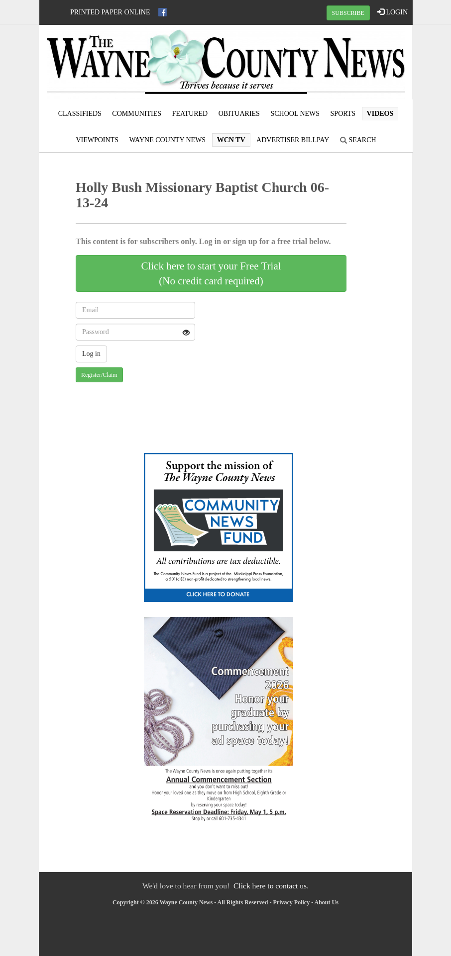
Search (358, 140)
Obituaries (239, 113)
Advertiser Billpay (292, 140)
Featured (190, 113)
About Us (326, 902)
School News (295, 113)
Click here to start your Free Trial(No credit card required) (211, 273)
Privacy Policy (291, 902)
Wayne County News (167, 140)
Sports (343, 113)
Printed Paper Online (110, 12)
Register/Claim (99, 374)
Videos (380, 113)
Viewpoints (97, 140)
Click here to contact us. (271, 885)
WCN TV (231, 140)
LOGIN (392, 12)
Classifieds (80, 113)
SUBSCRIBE (348, 12)
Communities (136, 113)
